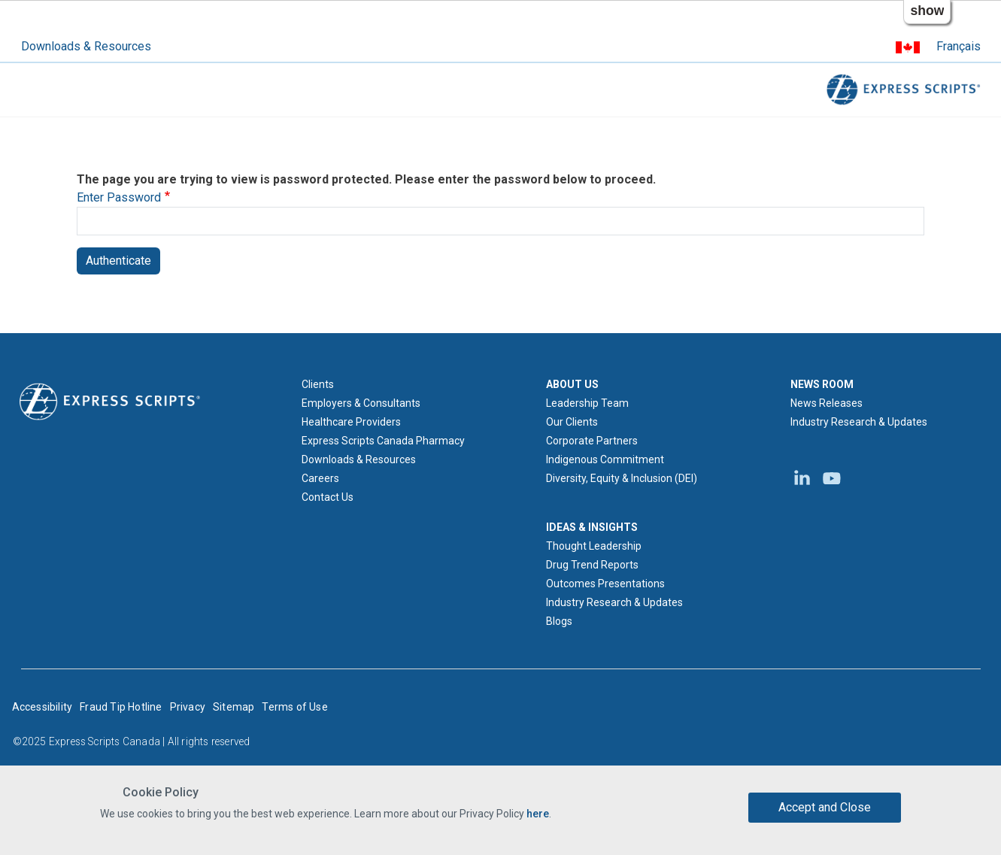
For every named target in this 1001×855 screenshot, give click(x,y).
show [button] (927, 10)
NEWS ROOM (822, 384)
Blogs (559, 621)
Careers (320, 478)
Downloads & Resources (86, 46)
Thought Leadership (594, 546)
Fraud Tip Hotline (121, 707)
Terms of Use (294, 707)
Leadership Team (587, 403)
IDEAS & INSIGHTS (592, 527)
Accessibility (42, 707)
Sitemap (233, 707)
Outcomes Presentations (605, 584)
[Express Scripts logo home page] (110, 401)
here (537, 814)
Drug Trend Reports (592, 565)
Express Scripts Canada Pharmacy (383, 441)
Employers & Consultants (361, 403)
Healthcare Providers (351, 422)
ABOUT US (572, 384)
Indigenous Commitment (605, 459)
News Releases (826, 403)
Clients (318, 384)
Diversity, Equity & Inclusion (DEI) (621, 478)
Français (958, 46)
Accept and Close (824, 807)
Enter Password (119, 197)
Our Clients (572, 422)
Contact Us (327, 497)
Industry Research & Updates (614, 602)
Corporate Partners (592, 441)
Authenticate (118, 260)
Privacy (187, 707)
